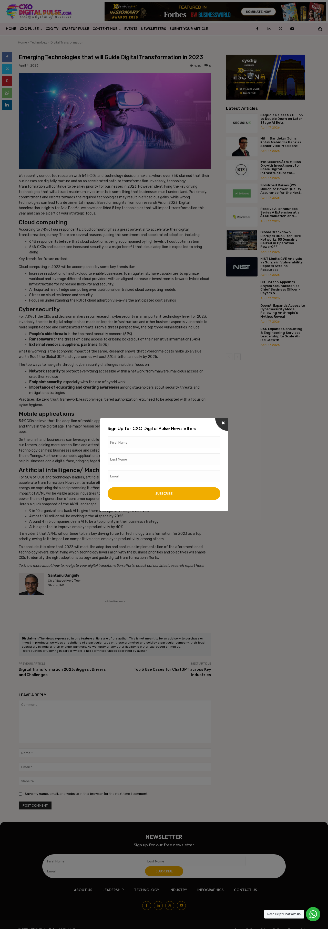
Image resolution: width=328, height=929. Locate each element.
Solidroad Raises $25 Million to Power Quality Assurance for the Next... (281, 189)
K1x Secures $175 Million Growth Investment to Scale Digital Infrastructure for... (280, 167)
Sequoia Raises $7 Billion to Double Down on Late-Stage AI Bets (281, 118)
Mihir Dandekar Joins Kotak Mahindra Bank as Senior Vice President (280, 142)
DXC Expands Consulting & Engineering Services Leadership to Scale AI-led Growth (281, 334)
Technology (38, 42)
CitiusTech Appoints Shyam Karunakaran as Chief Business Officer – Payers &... (280, 287)
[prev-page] (229, 357)
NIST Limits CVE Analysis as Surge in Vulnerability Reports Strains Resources (281, 264)
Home (22, 42)
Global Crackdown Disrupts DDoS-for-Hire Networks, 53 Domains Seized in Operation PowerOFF (280, 239)
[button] (320, 29)
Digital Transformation (66, 42)
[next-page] (237, 357)
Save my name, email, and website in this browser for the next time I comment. (86, 794)
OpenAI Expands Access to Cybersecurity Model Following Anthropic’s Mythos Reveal (282, 311)
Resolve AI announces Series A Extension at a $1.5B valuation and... (280, 212)
